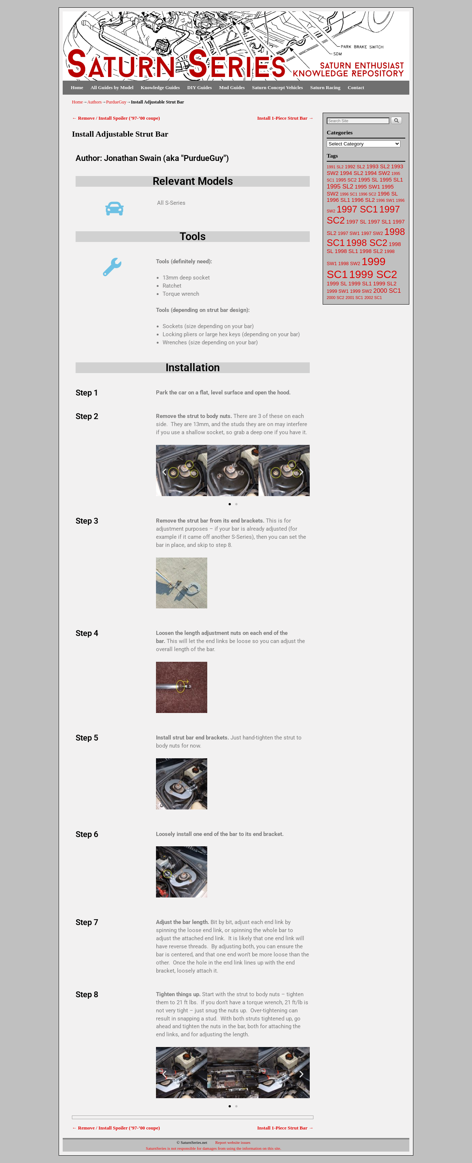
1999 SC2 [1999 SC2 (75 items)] (373, 274)
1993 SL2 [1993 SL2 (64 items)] (378, 166)
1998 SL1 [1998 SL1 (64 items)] (346, 251)
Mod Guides (231, 87)
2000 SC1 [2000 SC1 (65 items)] (387, 290)
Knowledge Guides (160, 87)
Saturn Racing (325, 87)
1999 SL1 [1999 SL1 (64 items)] (360, 284)
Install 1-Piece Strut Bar (285, 118)
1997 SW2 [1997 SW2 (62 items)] (372, 233)
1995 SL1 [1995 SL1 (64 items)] (391, 180)
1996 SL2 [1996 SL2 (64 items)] (363, 200)
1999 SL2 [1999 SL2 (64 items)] (384, 284)
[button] (164, 471)
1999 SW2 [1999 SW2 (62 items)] (361, 291)
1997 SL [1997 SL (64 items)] (356, 222)
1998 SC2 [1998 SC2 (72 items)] (367, 243)
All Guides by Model (112, 87)
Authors (94, 102)
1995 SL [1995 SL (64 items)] (368, 180)
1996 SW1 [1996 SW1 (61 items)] (385, 200)
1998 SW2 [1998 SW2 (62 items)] (349, 263)
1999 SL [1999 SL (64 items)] (337, 284)
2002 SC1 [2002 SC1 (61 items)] (373, 297)
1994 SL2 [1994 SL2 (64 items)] (351, 173)
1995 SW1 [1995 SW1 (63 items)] (367, 187)
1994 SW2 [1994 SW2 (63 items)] (377, 173)
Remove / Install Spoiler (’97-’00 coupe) (116, 118)
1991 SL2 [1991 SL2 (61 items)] (335, 167)
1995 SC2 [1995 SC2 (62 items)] (346, 180)
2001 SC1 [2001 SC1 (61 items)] (354, 297)
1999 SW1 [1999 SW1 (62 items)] (337, 291)
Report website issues (232, 1142)
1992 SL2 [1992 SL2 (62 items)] (355, 166)
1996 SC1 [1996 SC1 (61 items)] (348, 194)
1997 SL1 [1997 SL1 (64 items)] (379, 222)
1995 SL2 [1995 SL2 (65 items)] (340, 186)
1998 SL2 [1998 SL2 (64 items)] (371, 251)
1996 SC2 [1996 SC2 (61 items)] (367, 194)
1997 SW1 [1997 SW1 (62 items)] (349, 233)
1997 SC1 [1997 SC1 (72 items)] (357, 209)
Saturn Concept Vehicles (277, 87)
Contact (356, 87)
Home (77, 87)
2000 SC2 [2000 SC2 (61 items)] (335, 297)
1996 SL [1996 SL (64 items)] (388, 194)
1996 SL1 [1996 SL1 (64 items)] (338, 200)
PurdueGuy (116, 102)
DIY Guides (199, 87)
